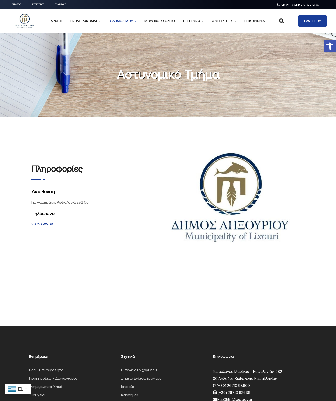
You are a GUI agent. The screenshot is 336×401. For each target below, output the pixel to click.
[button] (330, 46)
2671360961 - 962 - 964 (300, 5)
